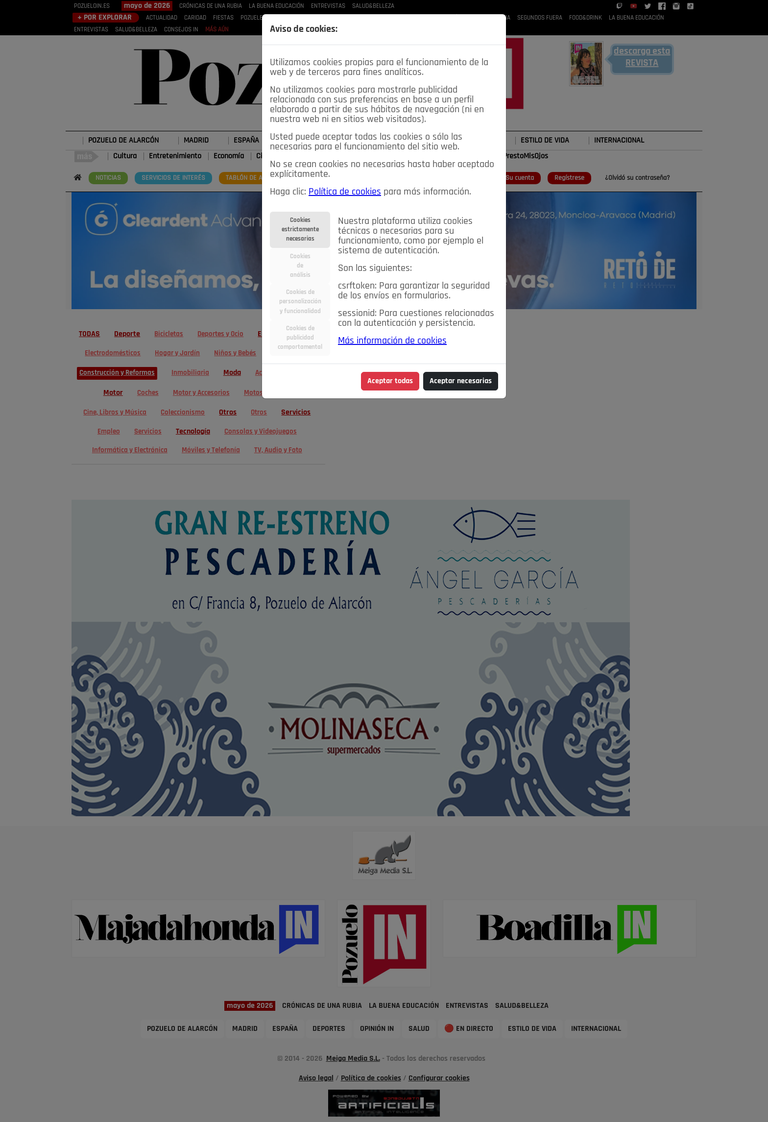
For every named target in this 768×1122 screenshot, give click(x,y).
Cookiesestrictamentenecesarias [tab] (300, 229)
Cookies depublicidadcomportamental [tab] (300, 337)
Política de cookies (345, 192)
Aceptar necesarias (461, 381)
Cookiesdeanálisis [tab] (300, 265)
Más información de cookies (392, 341)
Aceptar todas (390, 381)
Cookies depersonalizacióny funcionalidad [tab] (300, 301)
